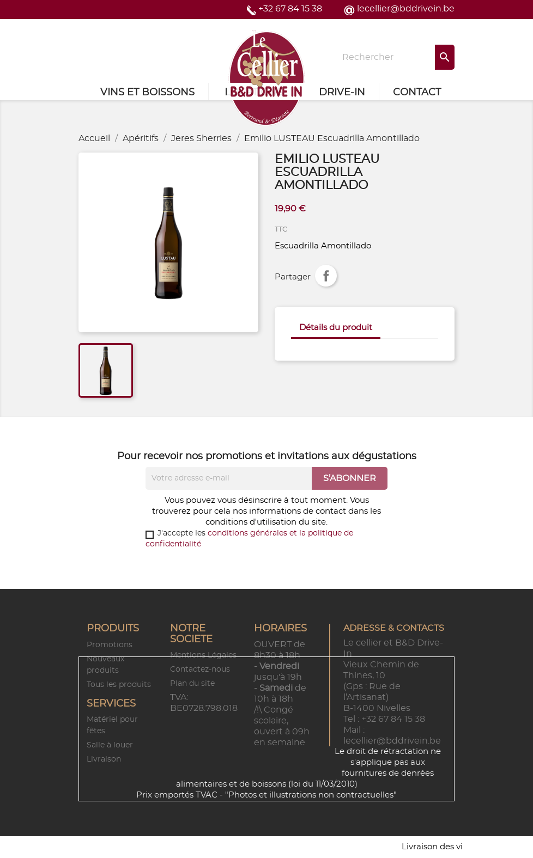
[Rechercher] (395, 57)
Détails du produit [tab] (335, 328)
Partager (326, 276)
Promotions (109, 645)
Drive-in (342, 93)
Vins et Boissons (147, 93)
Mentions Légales (203, 655)
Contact (417, 93)
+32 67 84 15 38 (290, 8)
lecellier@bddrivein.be (406, 8)
